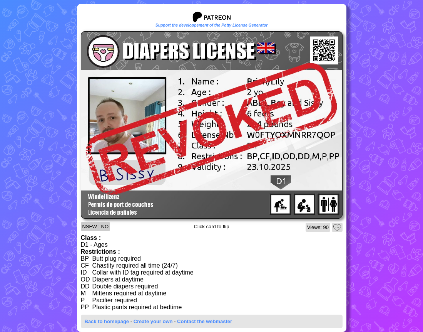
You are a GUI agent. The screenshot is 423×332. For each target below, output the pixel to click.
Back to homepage (107, 321)
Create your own (153, 321)
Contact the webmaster (204, 321)
